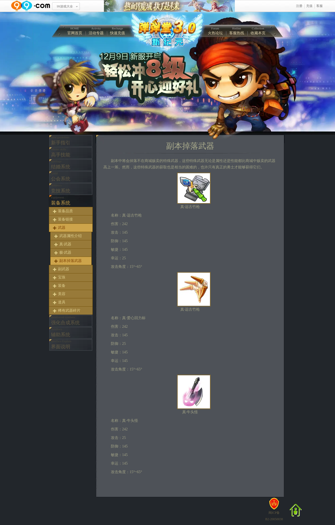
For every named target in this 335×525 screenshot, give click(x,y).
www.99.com (30, 6)
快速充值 (117, 31)
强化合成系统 (65, 320)
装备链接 (65, 219)
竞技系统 (60, 189)
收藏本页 (258, 31)
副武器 (63, 269)
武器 (61, 228)
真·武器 (65, 244)
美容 (61, 294)
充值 (309, 6)
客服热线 (236, 31)
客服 (319, 6)
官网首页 (74, 31)
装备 (61, 286)
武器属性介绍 (70, 236)
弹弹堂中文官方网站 (166, 32)
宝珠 (61, 277)
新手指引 (60, 140)
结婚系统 (60, 164)
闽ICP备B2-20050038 (274, 514)
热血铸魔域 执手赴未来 (169, 6)
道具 (61, 302)
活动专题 (96, 31)
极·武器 (65, 252)
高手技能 (60, 152)
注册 (299, 6)
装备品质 (65, 211)
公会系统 (60, 177)
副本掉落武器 (70, 261)
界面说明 (61, 344)
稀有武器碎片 (69, 310)
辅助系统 (60, 332)
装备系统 (60, 201)
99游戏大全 (65, 6)
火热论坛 (215, 31)
